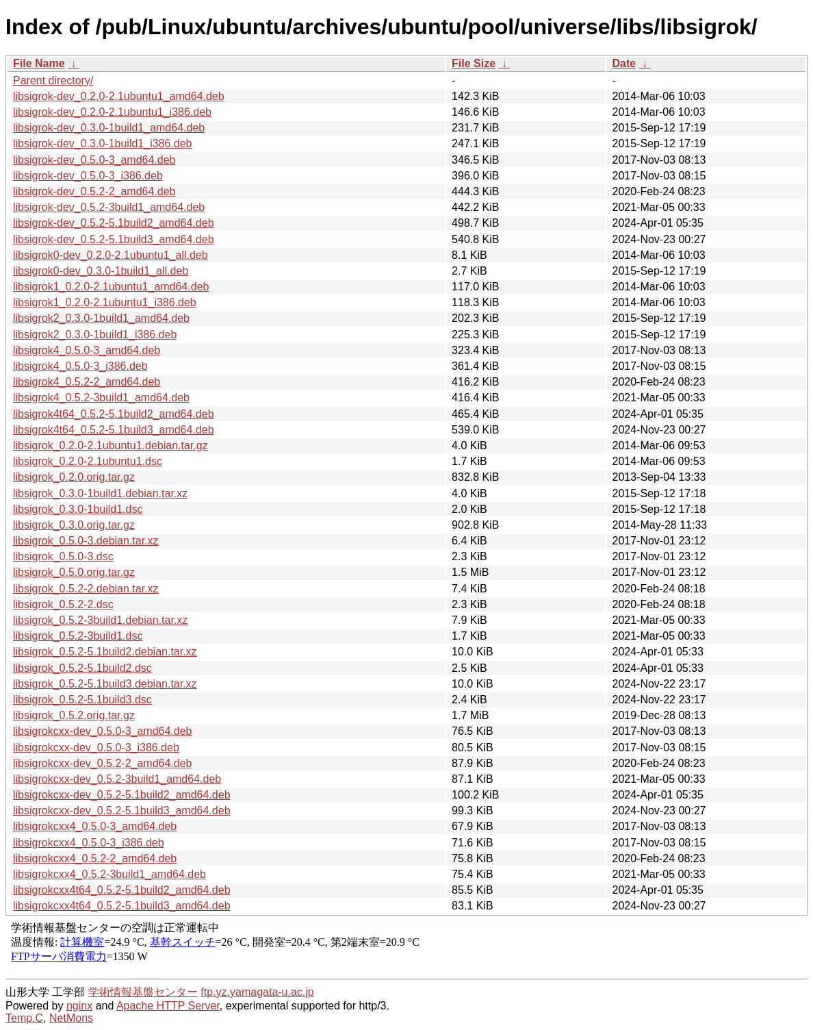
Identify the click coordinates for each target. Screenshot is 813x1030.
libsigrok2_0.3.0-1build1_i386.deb (95, 334)
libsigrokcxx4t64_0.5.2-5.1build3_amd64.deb (122, 906)
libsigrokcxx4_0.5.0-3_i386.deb (88, 843)
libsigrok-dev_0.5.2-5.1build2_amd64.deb (113, 223)
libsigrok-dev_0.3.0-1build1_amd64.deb (109, 128)
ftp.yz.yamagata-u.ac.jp (257, 992)
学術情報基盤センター (143, 992)
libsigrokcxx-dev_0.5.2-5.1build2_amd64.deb (122, 795)
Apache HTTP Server (168, 1006)
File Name (39, 63)
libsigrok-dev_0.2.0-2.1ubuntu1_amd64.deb (118, 96)
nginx (79, 1006)
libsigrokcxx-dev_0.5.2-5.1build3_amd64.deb (122, 810)
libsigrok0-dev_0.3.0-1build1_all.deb (100, 271)
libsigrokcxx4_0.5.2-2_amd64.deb (95, 858)
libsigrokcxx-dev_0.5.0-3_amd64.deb (102, 731)
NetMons (71, 1018)
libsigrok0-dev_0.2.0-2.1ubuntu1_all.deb (110, 255)
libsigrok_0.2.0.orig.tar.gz (74, 477)
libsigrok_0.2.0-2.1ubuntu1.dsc (87, 461)
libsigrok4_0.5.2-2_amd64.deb (86, 382)
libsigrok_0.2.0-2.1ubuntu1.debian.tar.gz (110, 445)
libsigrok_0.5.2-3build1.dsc (77, 636)
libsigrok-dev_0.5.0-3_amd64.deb (94, 160)
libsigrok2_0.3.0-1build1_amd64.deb (101, 318)
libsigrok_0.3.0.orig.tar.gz (74, 525)
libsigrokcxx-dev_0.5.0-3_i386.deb (96, 747)
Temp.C (24, 1018)
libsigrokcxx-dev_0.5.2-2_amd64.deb (102, 763)
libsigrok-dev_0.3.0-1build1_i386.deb (102, 143)
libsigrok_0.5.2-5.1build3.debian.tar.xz (105, 684)
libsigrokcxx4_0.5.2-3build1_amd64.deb (109, 874)
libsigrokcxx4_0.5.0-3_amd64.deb (95, 826)
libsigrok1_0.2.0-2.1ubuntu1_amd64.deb (111, 286)
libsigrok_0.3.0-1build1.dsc (77, 509)
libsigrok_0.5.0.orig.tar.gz (74, 572)
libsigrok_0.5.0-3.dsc (63, 556)
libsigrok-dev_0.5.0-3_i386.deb (88, 175)
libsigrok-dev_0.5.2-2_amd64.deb (94, 191)
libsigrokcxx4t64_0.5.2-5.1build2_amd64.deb (122, 890)
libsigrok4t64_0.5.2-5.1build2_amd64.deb (113, 414)
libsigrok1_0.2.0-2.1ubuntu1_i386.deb (104, 302)
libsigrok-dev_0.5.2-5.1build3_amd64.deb (113, 239)
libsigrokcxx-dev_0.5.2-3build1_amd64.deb (117, 779)
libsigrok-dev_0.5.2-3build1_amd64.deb (109, 207)
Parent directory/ (53, 80)
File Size (473, 63)
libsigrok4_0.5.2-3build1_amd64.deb (101, 397)
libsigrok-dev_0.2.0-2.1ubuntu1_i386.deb (112, 112)
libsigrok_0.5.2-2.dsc (63, 604)
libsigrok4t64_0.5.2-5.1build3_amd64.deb (113, 430)
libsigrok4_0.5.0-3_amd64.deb (86, 350)
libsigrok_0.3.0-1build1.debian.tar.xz (100, 493)
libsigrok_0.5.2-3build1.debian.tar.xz (100, 620)
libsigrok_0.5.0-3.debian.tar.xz (86, 541)
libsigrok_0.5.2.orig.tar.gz (74, 715)
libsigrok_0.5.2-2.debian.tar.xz (86, 588)
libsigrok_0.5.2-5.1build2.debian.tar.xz (105, 651)
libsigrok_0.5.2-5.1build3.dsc (82, 699)
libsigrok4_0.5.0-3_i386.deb (80, 366)
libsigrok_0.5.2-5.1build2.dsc (82, 668)
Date (624, 63)
